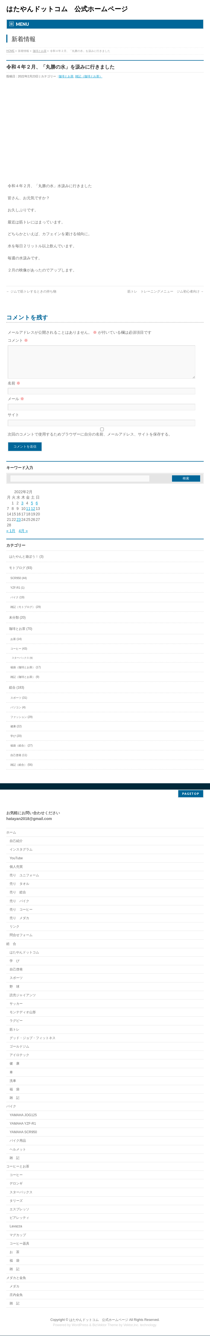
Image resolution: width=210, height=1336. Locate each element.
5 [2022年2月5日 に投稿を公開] (32, 509)
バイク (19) (17, 603)
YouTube (16, 858)
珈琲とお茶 (39, 50)
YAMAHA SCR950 (23, 1132)
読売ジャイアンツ (23, 995)
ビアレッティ (19, 1218)
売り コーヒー (21, 910)
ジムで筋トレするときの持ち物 (31, 291)
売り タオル (19, 884)
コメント (18, 340)
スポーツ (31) (18, 704)
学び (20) (16, 742)
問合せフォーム (21, 935)
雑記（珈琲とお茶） (88, 76)
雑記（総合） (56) (21, 771)
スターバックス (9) (22, 664)
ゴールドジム (19, 1047)
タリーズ (16, 1201)
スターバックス (21, 1192)
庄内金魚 (16, 1295)
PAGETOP (190, 794)
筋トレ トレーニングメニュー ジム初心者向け (165, 291)
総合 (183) (16, 694)
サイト (13, 421)
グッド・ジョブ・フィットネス (33, 1038)
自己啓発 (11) (18, 761)
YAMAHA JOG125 (23, 1115)
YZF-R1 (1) (17, 594)
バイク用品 (18, 1141)
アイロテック (19, 1055)
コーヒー (16, 1175)
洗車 (13, 1081)
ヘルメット (18, 1150)
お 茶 (14, 1252)
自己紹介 (16, 841)
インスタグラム (21, 850)
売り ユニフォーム (24, 875)
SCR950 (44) (18, 584)
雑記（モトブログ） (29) (25, 613)
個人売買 (16, 867)
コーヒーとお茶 (17, 1167)
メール (16, 405)
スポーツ (16, 978)
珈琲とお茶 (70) (20, 635)
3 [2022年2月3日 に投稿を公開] (22, 509)
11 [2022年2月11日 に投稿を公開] (28, 515)
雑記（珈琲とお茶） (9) (24, 683)
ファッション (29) (21, 723)
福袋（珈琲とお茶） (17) (25, 673)
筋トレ (14, 1030)
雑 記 (14, 1098)
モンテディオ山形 (23, 1012)
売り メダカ (19, 918)
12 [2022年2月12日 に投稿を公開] (33, 515)
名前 (14, 390)
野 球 (14, 987)
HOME (10, 50)
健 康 (14, 1064)
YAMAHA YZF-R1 (23, 1124)
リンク (14, 927)
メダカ (14, 1287)
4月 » (23, 537)
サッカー (16, 1004)
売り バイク (19, 901)
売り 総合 (18, 892)
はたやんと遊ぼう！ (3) (26, 563)
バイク (11, 1106)
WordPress (80, 1325)
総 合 (11, 944)
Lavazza (16, 1226)
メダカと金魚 (16, 1278)
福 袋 (14, 1089)
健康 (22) (16, 732)
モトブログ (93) (20, 574)
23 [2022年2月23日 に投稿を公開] (18, 526)
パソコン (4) (17, 713)
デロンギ (16, 1184)
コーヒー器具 (19, 1244)
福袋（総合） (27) (21, 752)
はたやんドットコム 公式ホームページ (67, 9)
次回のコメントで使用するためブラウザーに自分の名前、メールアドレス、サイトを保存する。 (90, 441)
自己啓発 (16, 970)
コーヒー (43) (18, 655)
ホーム (11, 833)
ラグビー (16, 1021)
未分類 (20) (17, 624)
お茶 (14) (16, 645)
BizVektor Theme (105, 1325)
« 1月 (10, 537)
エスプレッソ (19, 1209)
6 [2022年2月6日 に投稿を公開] (37, 509)
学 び (14, 961)
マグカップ (18, 1235)
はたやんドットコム (24, 953)
